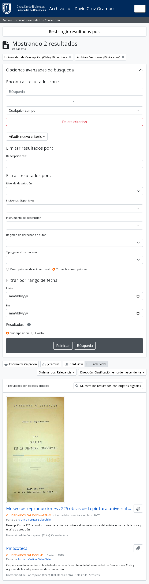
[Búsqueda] (74, 92)
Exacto (39, 333)
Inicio (9, 288)
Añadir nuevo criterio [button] (25, 136)
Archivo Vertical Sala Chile (34, 519)
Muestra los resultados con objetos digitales (108, 386)
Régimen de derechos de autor (26, 235)
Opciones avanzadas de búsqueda (40, 70)
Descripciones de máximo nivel (30, 269)
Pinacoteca (16, 548)
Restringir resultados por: (74, 31)
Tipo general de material (21, 252)
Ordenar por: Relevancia (55, 372)
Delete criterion (74, 121)
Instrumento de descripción (23, 218)
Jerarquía (50, 364)
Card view (74, 364)
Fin (8, 305)
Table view (96, 364)
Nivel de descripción (19, 183)
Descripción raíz (16, 156)
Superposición (19, 333)
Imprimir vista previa (20, 364)
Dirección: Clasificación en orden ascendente (111, 372)
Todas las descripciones (71, 269)
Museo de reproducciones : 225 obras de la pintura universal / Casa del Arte (69, 508)
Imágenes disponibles (20, 200)
